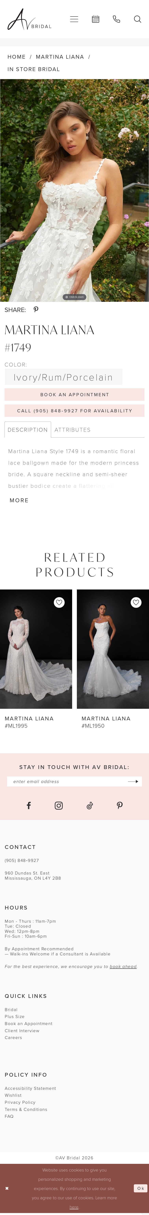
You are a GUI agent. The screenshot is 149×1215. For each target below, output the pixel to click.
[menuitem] (74, 19)
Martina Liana (60, 57)
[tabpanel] (74, 190)
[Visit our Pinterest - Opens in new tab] (120, 808)
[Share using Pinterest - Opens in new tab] (36, 310)
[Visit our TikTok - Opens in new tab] (90, 808)
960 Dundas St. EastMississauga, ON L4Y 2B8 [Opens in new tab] (33, 877)
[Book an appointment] (95, 19)
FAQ (9, 1118)
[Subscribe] (135, 783)
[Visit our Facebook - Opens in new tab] (28, 808)
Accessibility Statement (30, 1090)
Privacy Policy (20, 1104)
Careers (13, 1039)
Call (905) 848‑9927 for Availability (75, 411)
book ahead (123, 968)
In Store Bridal (33, 69)
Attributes (73, 430)
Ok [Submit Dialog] (141, 1190)
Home (16, 57)
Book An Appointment (75, 394)
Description (28, 430)
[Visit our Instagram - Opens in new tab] (59, 807)
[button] (74, 19)
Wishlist (13, 1097)
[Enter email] (74, 783)
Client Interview (22, 1032)
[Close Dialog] (7, 1190)
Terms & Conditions (26, 1111)
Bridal (11, 1011)
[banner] (29, 19)
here (74, 1209)
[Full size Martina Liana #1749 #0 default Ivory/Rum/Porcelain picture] (74, 190)
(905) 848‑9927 (22, 862)
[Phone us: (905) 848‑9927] (116, 19)
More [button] (20, 501)
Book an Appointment (28, 1025)
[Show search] (137, 19)
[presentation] (36, 650)
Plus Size (15, 1018)
